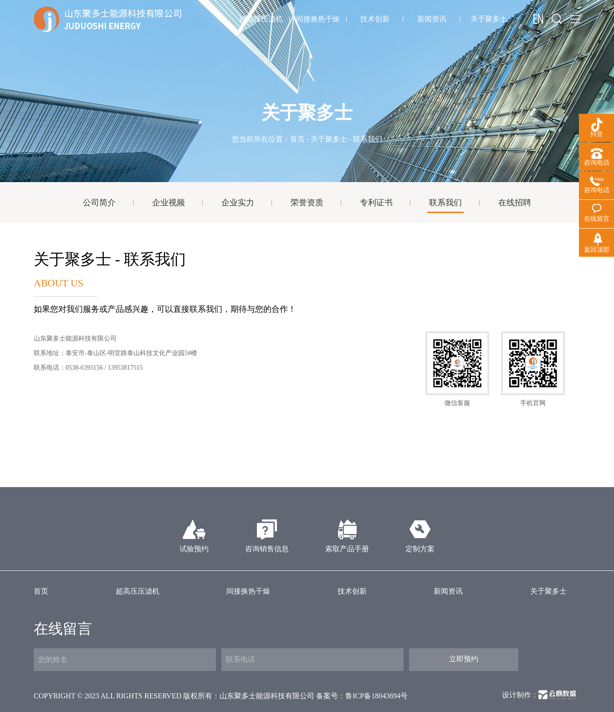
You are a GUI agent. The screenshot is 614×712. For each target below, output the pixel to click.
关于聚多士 (489, 19)
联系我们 (445, 202)
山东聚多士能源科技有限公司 (267, 696)
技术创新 (374, 19)
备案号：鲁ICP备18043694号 (362, 696)
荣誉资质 (307, 202)
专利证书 (376, 202)
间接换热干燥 (318, 19)
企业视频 (168, 202)
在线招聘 (514, 202)
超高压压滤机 (261, 19)
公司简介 (99, 202)
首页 (297, 139)
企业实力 (237, 202)
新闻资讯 (431, 19)
